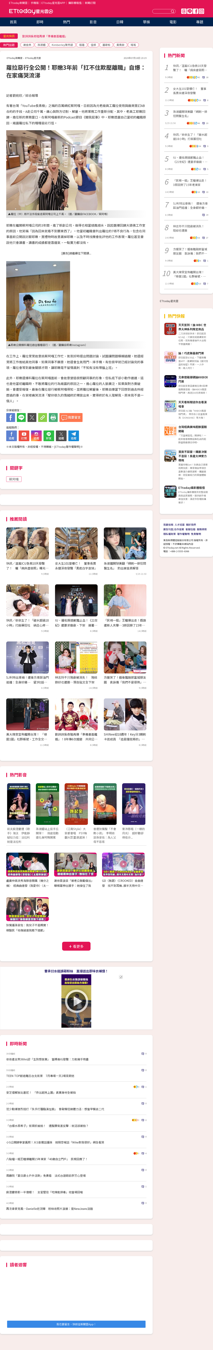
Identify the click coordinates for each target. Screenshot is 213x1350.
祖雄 (81, 45)
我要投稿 (168, 524)
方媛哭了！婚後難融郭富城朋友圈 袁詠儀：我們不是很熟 (190, 251)
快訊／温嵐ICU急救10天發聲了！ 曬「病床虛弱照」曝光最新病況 (27, 568)
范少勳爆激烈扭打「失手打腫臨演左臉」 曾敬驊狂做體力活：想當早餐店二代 (55, 1109)
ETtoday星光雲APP (53, 3)
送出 (173, 11)
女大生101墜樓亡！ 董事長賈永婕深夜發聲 (189, 90)
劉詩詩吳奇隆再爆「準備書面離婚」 (45, 36)
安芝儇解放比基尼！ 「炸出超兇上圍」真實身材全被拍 (41, 1092)
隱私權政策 (169, 534)
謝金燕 (27, 45)
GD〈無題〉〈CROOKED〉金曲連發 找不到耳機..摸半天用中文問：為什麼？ (122, 885)
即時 (39, 21)
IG (201, 11)
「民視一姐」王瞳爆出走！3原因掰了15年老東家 (190, 182)
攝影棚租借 (75, 3)
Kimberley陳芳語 (62, 45)
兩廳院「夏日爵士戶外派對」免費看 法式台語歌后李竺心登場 (46, 1175)
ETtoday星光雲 (31, 12)
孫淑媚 (41, 45)
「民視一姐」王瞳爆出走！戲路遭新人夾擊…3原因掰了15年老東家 (125, 625)
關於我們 (191, 524)
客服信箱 (190, 529)
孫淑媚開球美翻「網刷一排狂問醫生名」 (190, 113)
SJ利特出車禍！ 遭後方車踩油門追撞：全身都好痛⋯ (190, 205)
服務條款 (202, 529)
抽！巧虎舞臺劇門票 (191, 353)
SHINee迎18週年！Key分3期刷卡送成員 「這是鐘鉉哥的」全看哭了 (125, 739)
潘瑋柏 (106, 45)
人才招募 (180, 524)
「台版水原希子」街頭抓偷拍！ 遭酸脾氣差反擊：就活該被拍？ (47, 1126)
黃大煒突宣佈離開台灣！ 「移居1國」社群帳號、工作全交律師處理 (26, 739)
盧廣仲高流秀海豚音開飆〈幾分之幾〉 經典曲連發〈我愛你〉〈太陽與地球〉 (27, 885)
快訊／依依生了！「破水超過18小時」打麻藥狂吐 (190, 136)
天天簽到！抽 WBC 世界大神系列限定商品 (192, 327)
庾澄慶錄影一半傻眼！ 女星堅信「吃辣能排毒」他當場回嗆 (44, 1192)
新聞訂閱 (90, 3)
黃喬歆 (120, 45)
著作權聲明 (183, 534)
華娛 (146, 21)
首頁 (13, 21)
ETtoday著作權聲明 (67, 446)
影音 (93, 21)
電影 (173, 21)
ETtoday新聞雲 (18, 3)
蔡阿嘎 (14, 479)
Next (141, 808)
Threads (184, 11)
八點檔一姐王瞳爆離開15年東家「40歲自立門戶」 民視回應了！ (47, 1159)
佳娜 (93, 45)
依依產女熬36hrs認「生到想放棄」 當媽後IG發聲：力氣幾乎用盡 (47, 1059)
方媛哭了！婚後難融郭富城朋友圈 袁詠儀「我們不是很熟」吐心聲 (125, 682)
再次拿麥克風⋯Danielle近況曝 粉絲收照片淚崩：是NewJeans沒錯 (49, 1208)
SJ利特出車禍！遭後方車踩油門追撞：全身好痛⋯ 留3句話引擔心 (27, 682)
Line (189, 11)
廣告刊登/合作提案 (173, 529)
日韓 (119, 21)
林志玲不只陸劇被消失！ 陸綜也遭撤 (190, 228)
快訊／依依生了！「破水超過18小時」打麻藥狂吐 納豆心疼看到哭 (27, 625)
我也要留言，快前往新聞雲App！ (76, 1324)
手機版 (35, 3)
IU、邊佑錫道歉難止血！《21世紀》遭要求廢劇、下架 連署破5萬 (76, 625)
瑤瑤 (133, 45)
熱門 (66, 21)
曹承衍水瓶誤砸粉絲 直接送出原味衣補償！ (76, 971)
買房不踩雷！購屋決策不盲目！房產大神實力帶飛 (192, 456)
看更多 (78, 946)
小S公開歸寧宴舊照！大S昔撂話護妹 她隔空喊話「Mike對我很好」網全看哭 (55, 1142)
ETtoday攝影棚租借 (191, 487)
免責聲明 (196, 534)
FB (195, 11)
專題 (199, 21)
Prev (12, 808)
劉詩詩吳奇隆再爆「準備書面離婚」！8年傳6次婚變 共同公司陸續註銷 (76, 739)
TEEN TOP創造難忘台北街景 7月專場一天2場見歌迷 (40, 1076)
